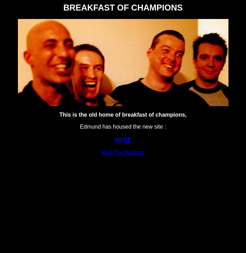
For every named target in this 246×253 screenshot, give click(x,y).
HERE (123, 139)
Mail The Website (123, 152)
